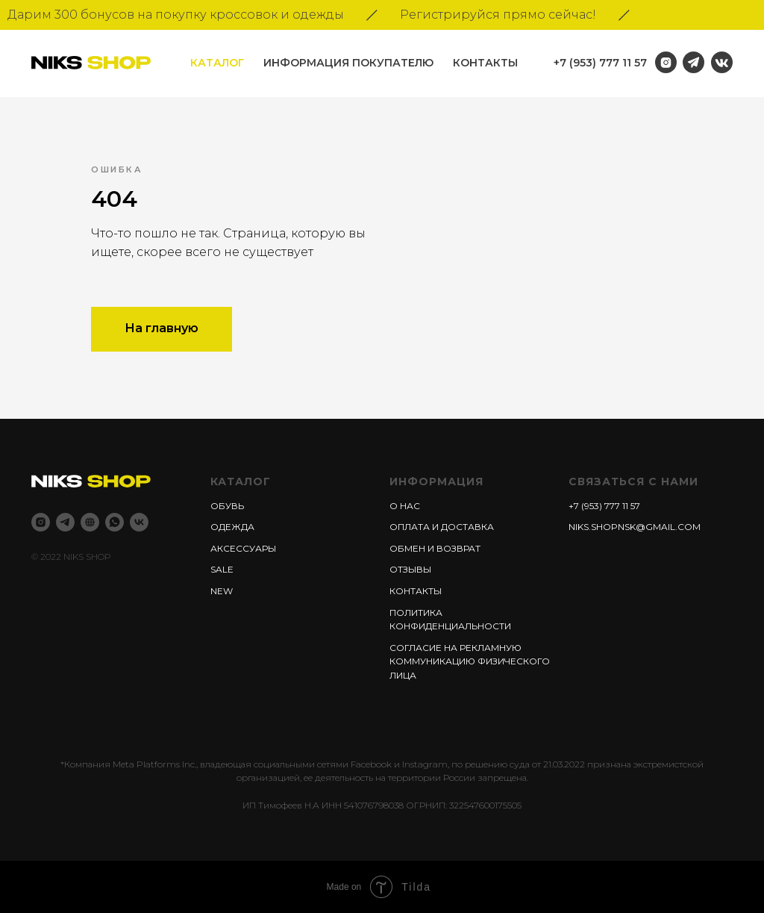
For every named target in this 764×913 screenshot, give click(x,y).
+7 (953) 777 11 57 (600, 62)
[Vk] (139, 522)
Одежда (232, 526)
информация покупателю (348, 62)
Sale (222, 569)
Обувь (227, 505)
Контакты (485, 62)
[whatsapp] (114, 522)
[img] (722, 62)
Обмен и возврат (434, 548)
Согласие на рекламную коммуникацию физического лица (469, 661)
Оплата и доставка (441, 526)
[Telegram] (65, 522)
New (221, 590)
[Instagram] (40, 522)
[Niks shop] (90, 522)
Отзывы (410, 569)
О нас (404, 505)
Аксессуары (243, 548)
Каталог (217, 62)
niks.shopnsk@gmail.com (635, 526)
